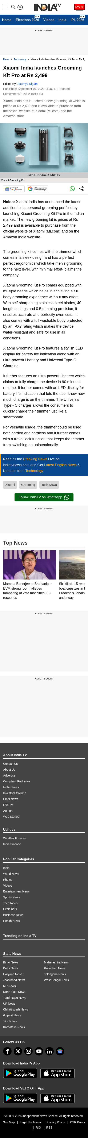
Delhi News (10, 968)
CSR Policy (77, 1122)
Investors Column (14, 793)
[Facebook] (7, 1051)
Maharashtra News (56, 962)
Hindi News (10, 799)
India (62, 20)
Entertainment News (16, 891)
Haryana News (13, 974)
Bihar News (10, 962)
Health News (11, 920)
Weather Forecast (15, 838)
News (6, 59)
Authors (8, 810)
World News (11, 873)
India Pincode (12, 844)
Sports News (11, 897)
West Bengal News (56, 980)
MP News (9, 986)
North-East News (14, 991)
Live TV (8, 805)
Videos (48, 20)
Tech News (49, 484)
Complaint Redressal (17, 781)
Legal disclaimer (30, 1122)
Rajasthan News (54, 968)
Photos (7, 879)
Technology (20, 59)
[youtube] (39, 1051)
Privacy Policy (56, 1122)
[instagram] (28, 1051)
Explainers (10, 909)
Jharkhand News (14, 980)
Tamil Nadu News (14, 997)
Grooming (28, 484)
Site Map (9, 1122)
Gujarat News (12, 1015)
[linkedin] (49, 1051)
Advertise (9, 775)
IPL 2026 (77, 20)
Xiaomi (10, 484)
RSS (49, 1127)
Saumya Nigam (27, 83)
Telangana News (55, 974)
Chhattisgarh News (15, 1009)
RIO (38, 1127)
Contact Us (10, 763)
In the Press (11, 787)
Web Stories (11, 816)
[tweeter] (18, 1051)
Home (6, 20)
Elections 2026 (27, 20)
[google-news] (60, 1051)
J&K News (10, 1021)
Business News (13, 915)
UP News (9, 1003)
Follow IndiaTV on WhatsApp (44, 497)
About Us (9, 769)
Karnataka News (14, 1027)
